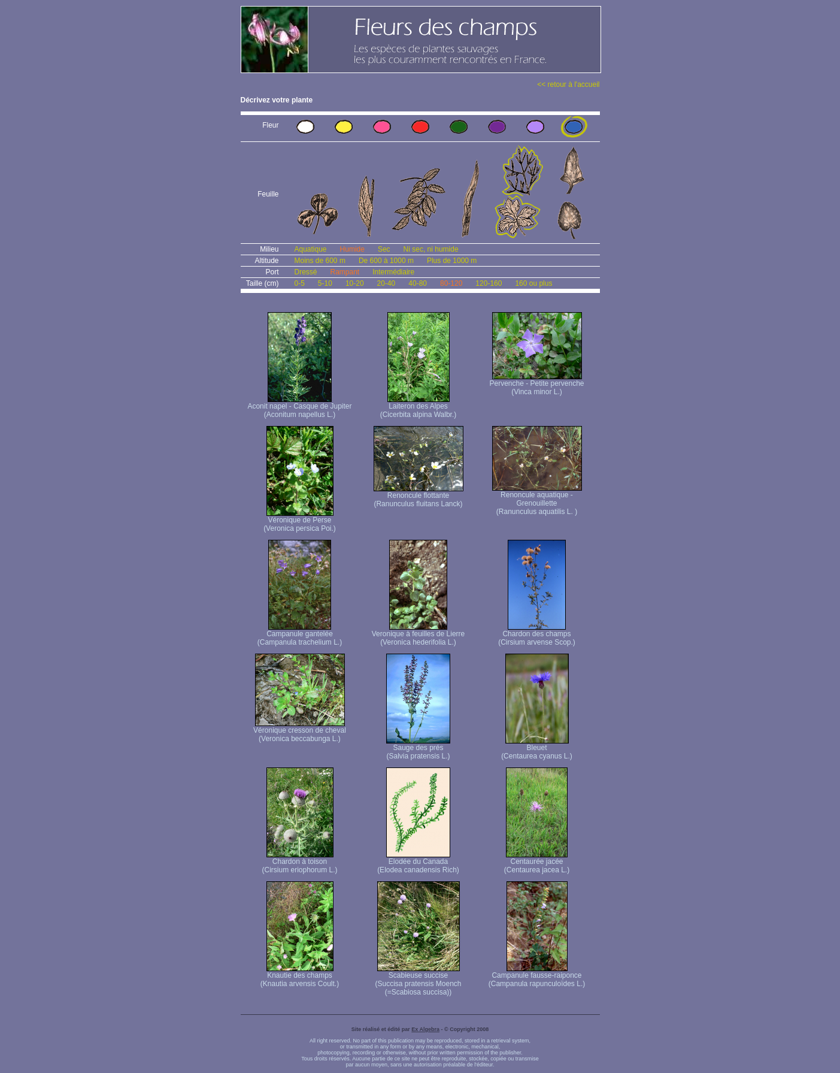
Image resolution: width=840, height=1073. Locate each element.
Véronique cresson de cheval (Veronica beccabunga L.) (299, 731)
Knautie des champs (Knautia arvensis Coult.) (299, 976)
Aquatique (311, 249)
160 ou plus (533, 283)
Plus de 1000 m (452, 260)
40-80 (417, 283)
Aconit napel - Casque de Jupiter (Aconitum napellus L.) (299, 407)
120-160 (488, 283)
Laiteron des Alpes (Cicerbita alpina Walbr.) (418, 407)
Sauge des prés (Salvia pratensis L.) (418, 748)
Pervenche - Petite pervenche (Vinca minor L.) (536, 384)
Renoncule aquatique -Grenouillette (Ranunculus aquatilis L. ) (537, 500)
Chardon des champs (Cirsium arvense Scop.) (536, 634)
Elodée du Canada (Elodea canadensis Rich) (418, 862)
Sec (384, 249)
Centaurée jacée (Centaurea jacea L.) (536, 862)
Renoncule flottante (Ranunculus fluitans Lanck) (418, 496)
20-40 (386, 283)
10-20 (354, 283)
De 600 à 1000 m (386, 260)
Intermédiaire (393, 272)
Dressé (306, 272)
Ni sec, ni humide (431, 249)
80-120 (451, 283)
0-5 (300, 283)
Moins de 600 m (320, 260)
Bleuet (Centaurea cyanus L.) (536, 748)
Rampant (345, 272)
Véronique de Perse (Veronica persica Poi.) (299, 521)
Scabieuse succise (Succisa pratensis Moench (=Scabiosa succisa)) (418, 980)
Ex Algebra (425, 1029)
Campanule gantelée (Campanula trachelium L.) (299, 634)
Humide (352, 249)
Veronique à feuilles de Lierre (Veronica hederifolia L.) (418, 634)
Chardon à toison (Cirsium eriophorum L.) (299, 862)
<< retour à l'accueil (568, 84)
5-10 (325, 283)
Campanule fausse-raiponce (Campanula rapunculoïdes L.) (537, 976)
